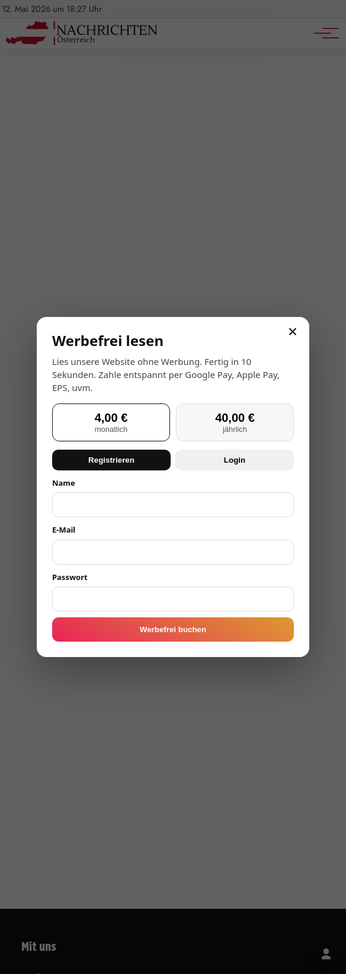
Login (234, 460)
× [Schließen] (292, 332)
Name (63, 483)
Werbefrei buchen (173, 629)
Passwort (70, 577)
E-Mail (63, 529)
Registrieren (111, 460)
